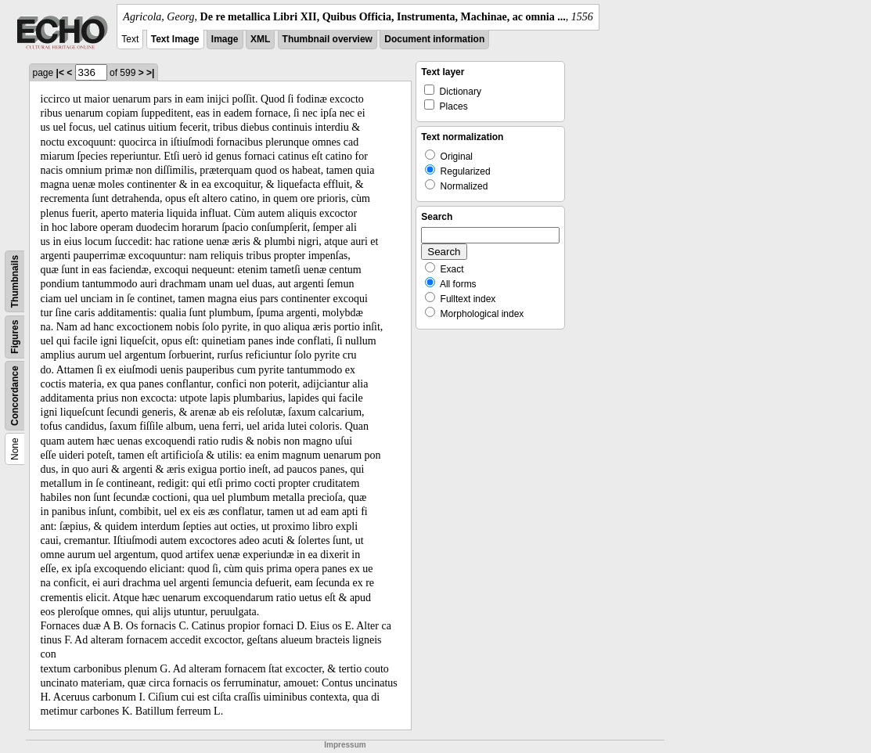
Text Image (175, 39)
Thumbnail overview (328, 39)
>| (150, 72)
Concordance (14, 396)
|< (60, 72)
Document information (434, 39)
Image (225, 39)
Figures (14, 337)
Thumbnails (14, 281)
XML (260, 39)
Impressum (344, 744)
